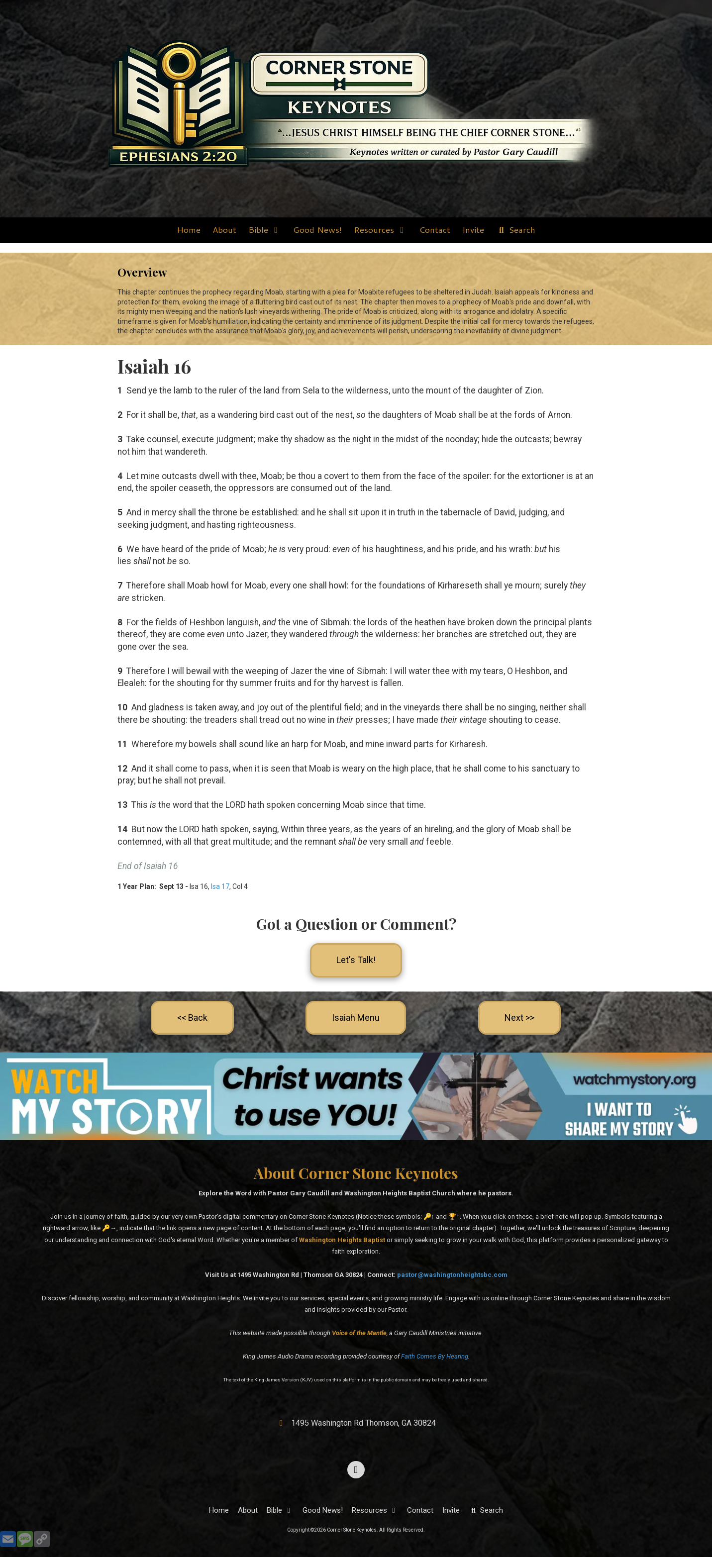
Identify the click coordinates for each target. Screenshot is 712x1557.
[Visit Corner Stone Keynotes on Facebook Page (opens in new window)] (356, 1469)
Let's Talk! (356, 960)
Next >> (519, 1017)
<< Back (192, 1017)
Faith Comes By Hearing (434, 1356)
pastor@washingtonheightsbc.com (452, 1274)
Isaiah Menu (356, 1017)
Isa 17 (220, 886)
